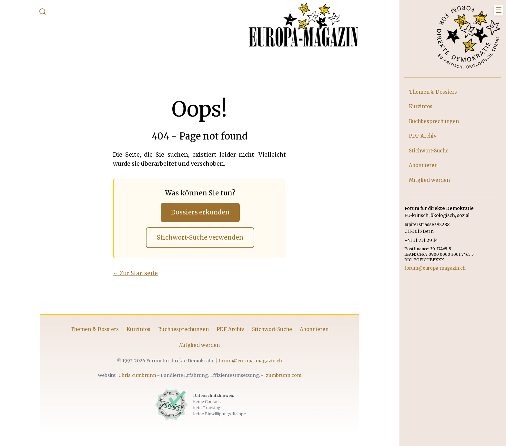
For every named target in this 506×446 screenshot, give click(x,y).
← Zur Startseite (135, 273)
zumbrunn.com (283, 375)
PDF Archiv (230, 329)
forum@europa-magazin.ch (250, 361)
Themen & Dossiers (94, 329)
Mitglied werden (199, 345)
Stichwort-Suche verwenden (200, 237)
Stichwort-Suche (272, 329)
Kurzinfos (138, 329)
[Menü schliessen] (498, 10)
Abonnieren (314, 329)
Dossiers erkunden (200, 212)
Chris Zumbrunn (137, 375)
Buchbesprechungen (183, 329)
